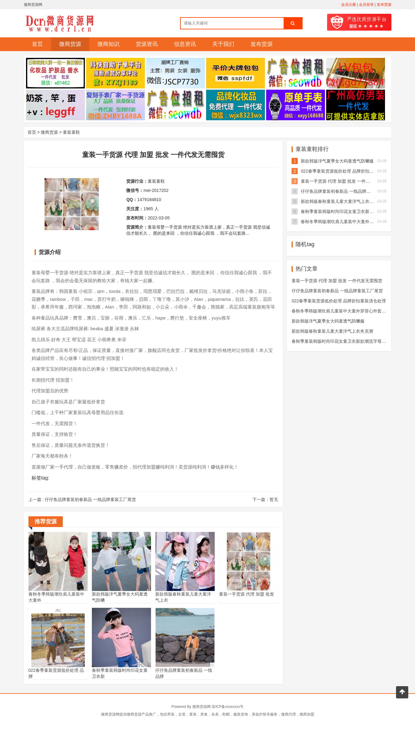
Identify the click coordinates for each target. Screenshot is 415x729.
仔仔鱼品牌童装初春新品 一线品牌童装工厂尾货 (346, 191)
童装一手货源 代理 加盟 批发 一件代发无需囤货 (346, 181)
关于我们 (223, 44)
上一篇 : (82, 499)
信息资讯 (185, 44)
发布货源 (384, 4)
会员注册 (348, 4)
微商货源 (70, 44)
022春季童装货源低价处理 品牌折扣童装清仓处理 (348, 171)
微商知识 (108, 44)
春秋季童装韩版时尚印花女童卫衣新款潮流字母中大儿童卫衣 (349, 341)
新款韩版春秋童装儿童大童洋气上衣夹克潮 (341, 201)
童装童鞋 (71, 132)
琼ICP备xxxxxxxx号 (227, 707)
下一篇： (265, 499)
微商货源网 (201, 707)
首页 (37, 44)
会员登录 (366, 4)
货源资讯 (147, 44)
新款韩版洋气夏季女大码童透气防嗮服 (337, 161)
